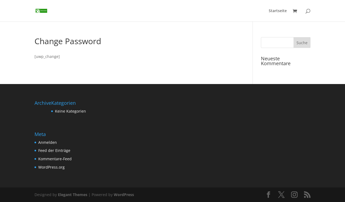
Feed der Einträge (54, 150)
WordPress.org (51, 167)
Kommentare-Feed (55, 158)
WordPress (124, 194)
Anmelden (47, 142)
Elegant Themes (72, 194)
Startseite (278, 11)
